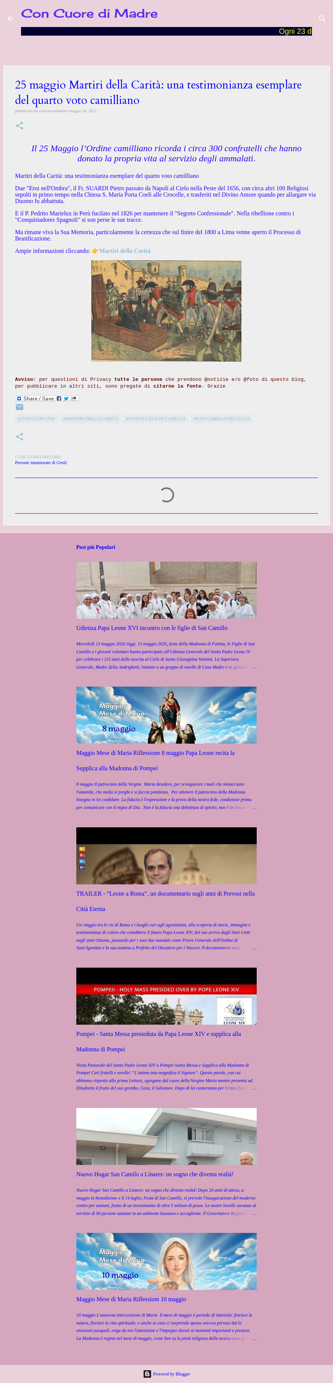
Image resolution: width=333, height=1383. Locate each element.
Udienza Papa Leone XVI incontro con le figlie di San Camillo (152, 628)
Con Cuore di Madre (89, 13)
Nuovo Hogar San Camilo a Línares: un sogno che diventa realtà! (155, 1174)
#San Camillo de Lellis (222, 418)
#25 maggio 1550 (36, 418)
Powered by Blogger (166, 1374)
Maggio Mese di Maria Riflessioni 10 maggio (131, 1299)
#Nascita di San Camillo (155, 418)
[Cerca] (322, 19)
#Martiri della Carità (90, 418)
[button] (19, 126)
